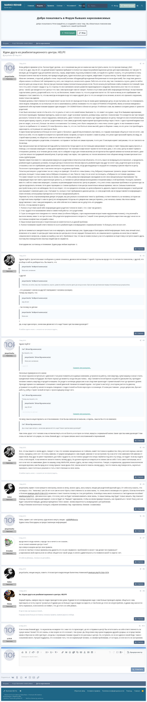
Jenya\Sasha (8, 55)
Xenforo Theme (13, 698)
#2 (143, 256)
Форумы (40, 6)
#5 (143, 484)
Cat (9, 269)
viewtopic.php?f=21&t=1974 (98, 572)
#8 (143, 569)
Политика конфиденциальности (113, 691)
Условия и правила (93, 691)
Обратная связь (79, 691)
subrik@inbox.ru (72, 519)
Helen (9, 497)
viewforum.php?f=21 (26, 496)
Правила (50, 6)
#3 (143, 340)
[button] (44, 6)
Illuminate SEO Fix (10, 691)
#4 (143, 448)
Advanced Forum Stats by (23, 695)
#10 (143, 626)
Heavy (9, 604)
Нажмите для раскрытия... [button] (82, 368)
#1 (143, 64)
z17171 (9, 639)
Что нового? (71, 6)
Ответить (140, 249)
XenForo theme (30, 698)
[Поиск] (99, 6)
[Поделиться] (140, 63)
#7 (143, 538)
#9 (143, 591)
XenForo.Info (17, 696)
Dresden (9, 551)
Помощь (129, 691)
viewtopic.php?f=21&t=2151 (38, 493)
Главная (31, 6)
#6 (143, 516)
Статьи (59, 6)
